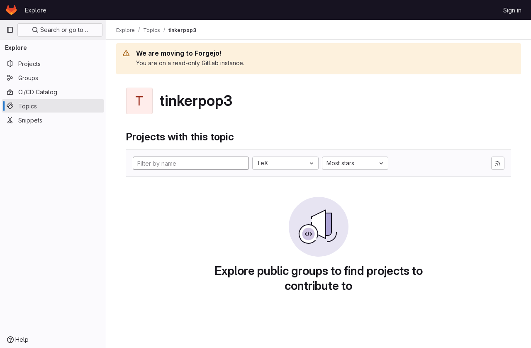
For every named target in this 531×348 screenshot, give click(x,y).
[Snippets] (53, 120)
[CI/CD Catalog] (53, 91)
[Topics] (53, 106)
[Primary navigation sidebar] (10, 30)
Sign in (512, 10)
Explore (35, 10)
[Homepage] (11, 10)
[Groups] (53, 77)
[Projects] (53, 63)
